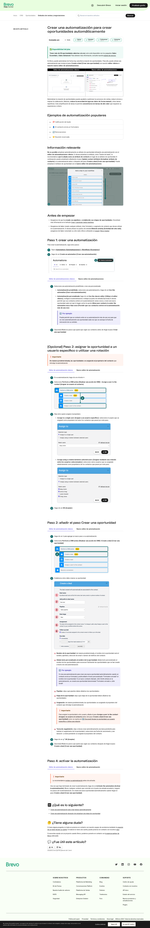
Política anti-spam (74, 919)
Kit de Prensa (57, 886)
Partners (102, 890)
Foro (100, 898)
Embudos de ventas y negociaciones (51, 15)
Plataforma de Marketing (84, 882)
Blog (100, 882)
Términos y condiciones (97, 919)
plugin (97, 231)
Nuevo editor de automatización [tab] (88, 370)
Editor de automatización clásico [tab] (61, 370)
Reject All (114, 924)
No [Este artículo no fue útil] (60, 847)
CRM (21, 15)
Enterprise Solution (82, 898)
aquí (117, 830)
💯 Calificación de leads (62, 122)
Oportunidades (31, 15)
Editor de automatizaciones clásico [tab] (62, 279)
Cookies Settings (100, 924)
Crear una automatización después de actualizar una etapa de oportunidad (75, 813)
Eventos (102, 886)
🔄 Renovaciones (59, 132)
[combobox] (106, 15)
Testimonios (103, 894)
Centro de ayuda (128, 882)
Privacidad (85, 919)
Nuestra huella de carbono (61, 890)
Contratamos (57, 882)
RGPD (55, 894)
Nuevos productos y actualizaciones (129, 899)
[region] (75, 924)
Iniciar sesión (121, 5)
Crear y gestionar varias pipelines (82, 222)
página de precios (110, 56)
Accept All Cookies (128, 924)
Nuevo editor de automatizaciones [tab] (91, 279)
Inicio (15, 15)
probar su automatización (74, 780)
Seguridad (56, 898)
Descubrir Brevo (104, 5)
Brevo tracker (104, 231)
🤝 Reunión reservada (61, 137)
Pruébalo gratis (138, 5)
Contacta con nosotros (130, 886)
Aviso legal (110, 919)
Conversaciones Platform (84, 886)
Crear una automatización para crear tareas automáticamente (71, 810)
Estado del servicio (129, 894)
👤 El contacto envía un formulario (66, 127)
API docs (125, 890)
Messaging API (81, 894)
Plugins (125, 905)
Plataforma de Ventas (83, 890)
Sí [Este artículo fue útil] (52, 847)
